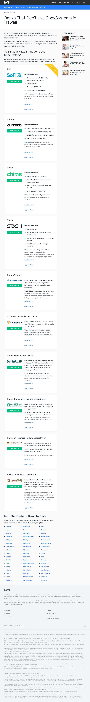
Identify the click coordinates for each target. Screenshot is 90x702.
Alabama (8, 526)
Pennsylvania (45, 536)
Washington (45, 567)
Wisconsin (44, 577)
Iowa (7, 573)
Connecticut (10, 546)
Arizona (8, 533)
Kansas (8, 577)
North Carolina (28, 577)
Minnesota (26, 543)
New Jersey (27, 567)
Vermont (44, 560)
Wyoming (44, 580)
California (9, 540)
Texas (43, 553)
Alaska (8, 530)
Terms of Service (51, 613)
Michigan (26, 540)
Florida (8, 553)
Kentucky (9, 580)
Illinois (8, 567)
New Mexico (27, 570)
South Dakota (45, 546)
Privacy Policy (51, 616)
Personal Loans (64, 2)
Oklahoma (44, 530)
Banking (54, 2)
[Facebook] (82, 626)
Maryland (26, 533)
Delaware (9, 550)
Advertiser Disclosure (9, 12)
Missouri (26, 550)
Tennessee (44, 550)
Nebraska (26, 556)
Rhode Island (45, 540)
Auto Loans (76, 2)
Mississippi (27, 546)
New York (26, 573)
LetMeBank (8, 7)
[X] (85, 626)
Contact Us (7, 616)
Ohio (42, 526)
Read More (28, 104)
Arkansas (9, 536)
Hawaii (8, 560)
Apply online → (29, 109)
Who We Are (7, 613)
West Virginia (45, 573)
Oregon (43, 533)
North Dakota (27, 580)
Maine (25, 530)
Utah (42, 556)
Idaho (7, 563)
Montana (26, 553)
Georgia (8, 556)
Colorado (9, 543)
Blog (83, 2)
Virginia (43, 563)
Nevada (25, 560)
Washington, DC (46, 570)
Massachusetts (28, 536)
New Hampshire (28, 563)
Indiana (8, 570)
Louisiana (26, 526)
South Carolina (46, 543)
